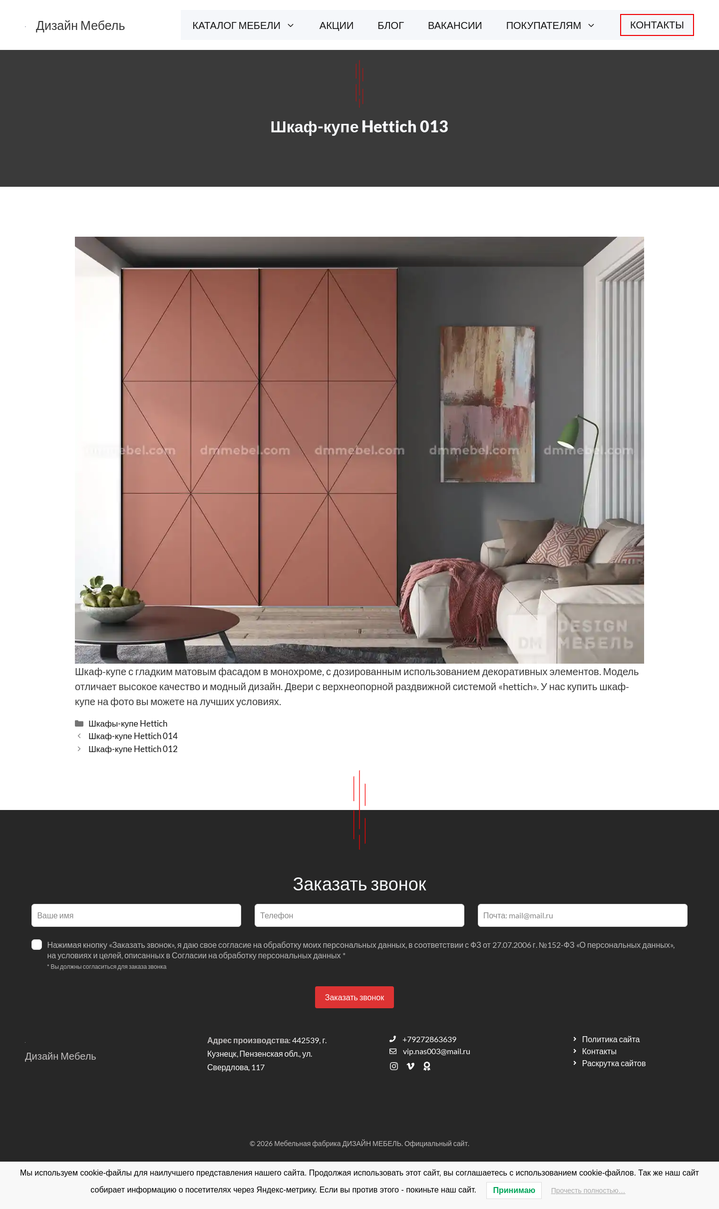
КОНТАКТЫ (657, 24)
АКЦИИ (337, 25)
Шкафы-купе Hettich (127, 723)
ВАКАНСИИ (455, 25)
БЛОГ (390, 25)
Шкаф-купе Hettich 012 (133, 749)
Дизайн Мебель (80, 24)
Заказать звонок (354, 997)
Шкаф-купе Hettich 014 (133, 736)
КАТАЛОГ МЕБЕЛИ (250, 25)
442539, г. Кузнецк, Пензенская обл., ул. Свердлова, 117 (267, 1053)
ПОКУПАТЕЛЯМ (557, 25)
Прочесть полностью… (588, 1191)
